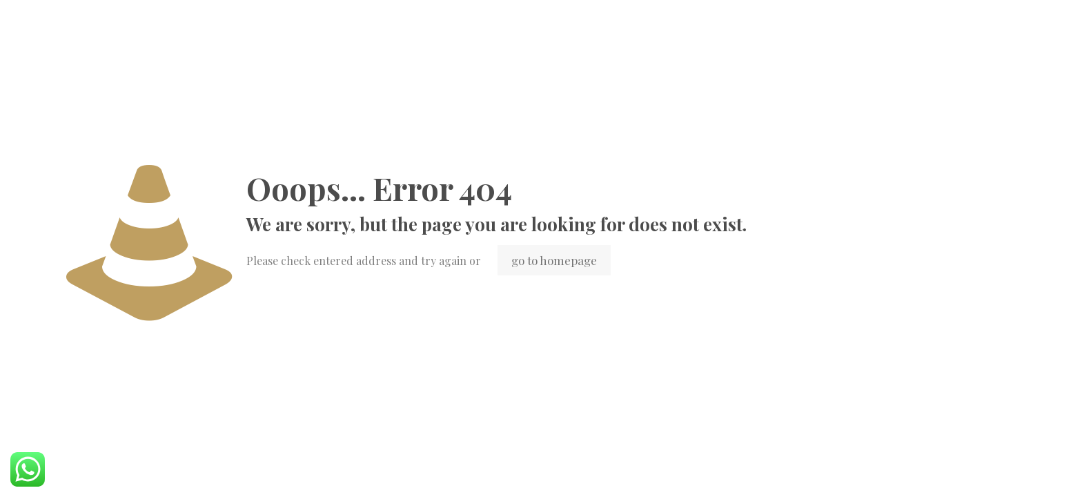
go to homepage (554, 260)
